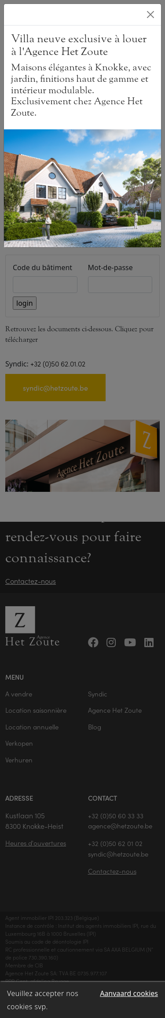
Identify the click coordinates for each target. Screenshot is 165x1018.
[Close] (150, 14)
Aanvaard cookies (129, 993)
